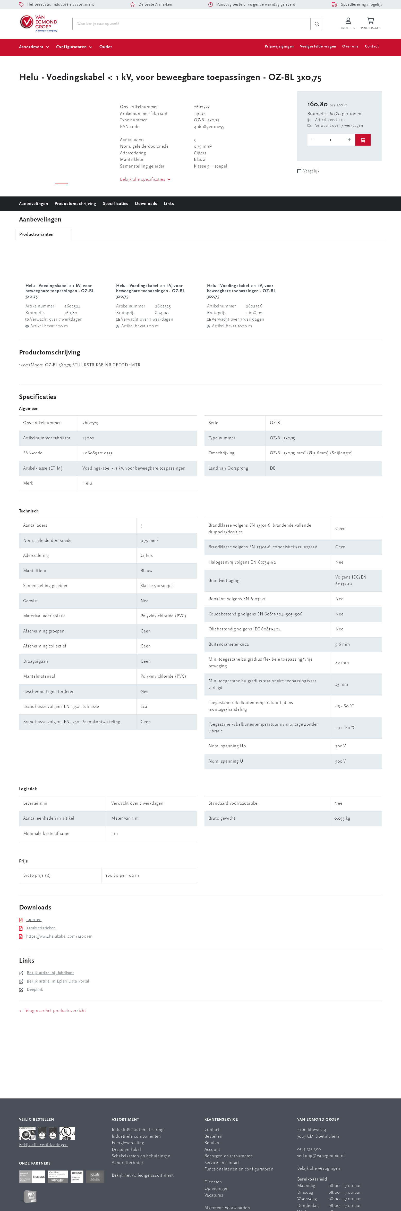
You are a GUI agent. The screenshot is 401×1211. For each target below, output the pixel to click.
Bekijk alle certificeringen (43, 1145)
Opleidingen (216, 1188)
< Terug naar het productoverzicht (52, 1011)
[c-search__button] (316, 24)
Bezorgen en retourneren (228, 1156)
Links (169, 204)
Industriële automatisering (138, 1130)
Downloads (146, 204)
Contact (372, 47)
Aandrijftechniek (128, 1163)
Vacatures (213, 1195)
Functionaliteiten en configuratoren (239, 1169)
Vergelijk (311, 171)
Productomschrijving (75, 204)
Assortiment (31, 47)
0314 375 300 (309, 1149)
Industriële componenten (136, 1136)
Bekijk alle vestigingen (318, 1168)
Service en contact (222, 1163)
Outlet (105, 47)
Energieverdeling (128, 1143)
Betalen (211, 1143)
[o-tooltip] (331, 140)
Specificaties (116, 204)
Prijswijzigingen (279, 47)
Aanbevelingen (33, 204)
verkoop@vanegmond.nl (321, 1156)
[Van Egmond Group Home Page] (38, 23)
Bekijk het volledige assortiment (143, 1175)
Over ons (350, 47)
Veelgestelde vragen (318, 47)
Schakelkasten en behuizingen (141, 1156)
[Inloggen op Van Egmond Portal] (348, 24)
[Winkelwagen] (371, 24)
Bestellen (213, 1136)
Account (212, 1149)
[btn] (363, 140)
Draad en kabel (126, 1149)
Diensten (213, 1182)
